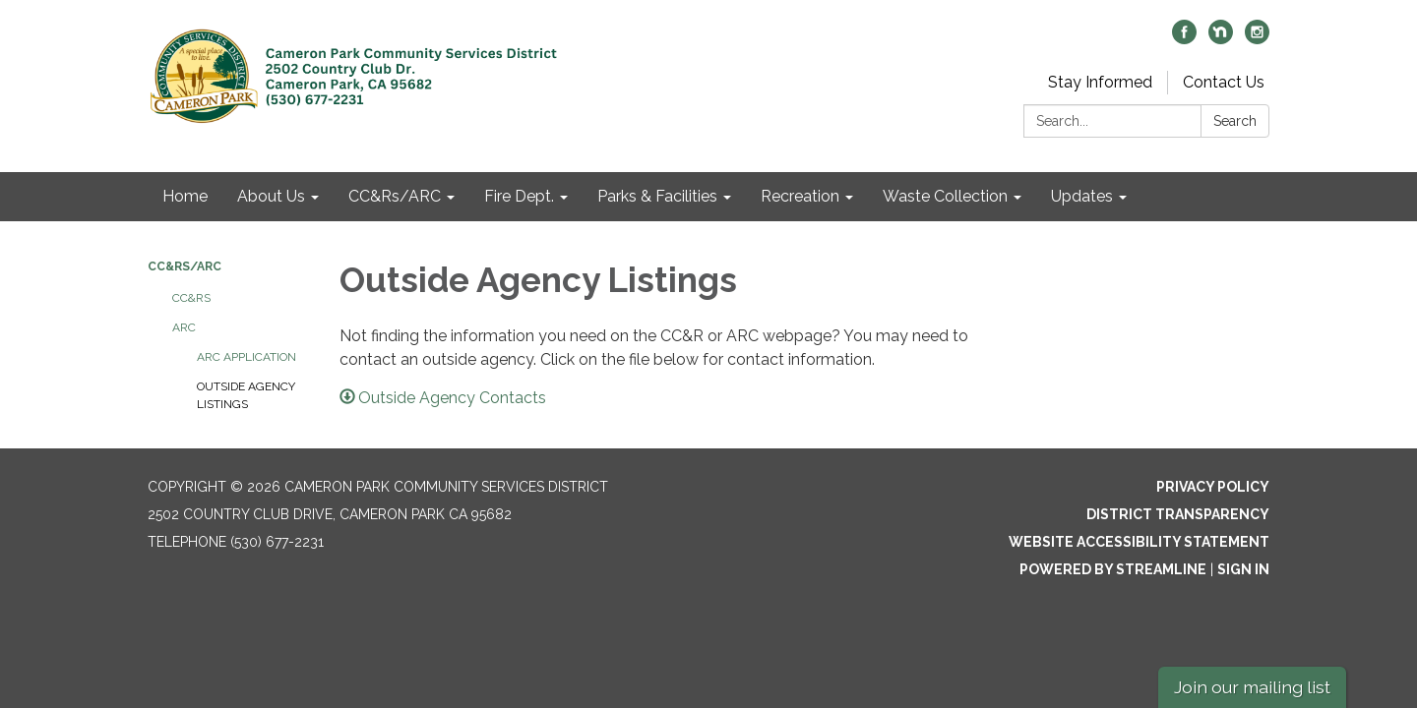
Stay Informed (1100, 82)
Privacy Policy (1212, 487)
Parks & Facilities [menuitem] (657, 196)
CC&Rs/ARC (184, 266)
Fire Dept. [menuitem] (519, 196)
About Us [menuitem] (271, 196)
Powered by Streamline (1112, 569)
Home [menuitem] (185, 196)
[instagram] (1257, 39)
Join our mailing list (1252, 687)
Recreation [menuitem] (800, 196)
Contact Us (1223, 82)
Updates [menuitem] (1082, 196)
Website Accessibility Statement (1139, 542)
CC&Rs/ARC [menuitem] (394, 196)
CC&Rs (191, 298)
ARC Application (246, 357)
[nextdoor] (1220, 39)
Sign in (1243, 569)
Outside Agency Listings (246, 395)
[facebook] (1184, 39)
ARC (184, 327)
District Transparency (1177, 514)
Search (1235, 121)
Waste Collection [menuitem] (945, 196)
